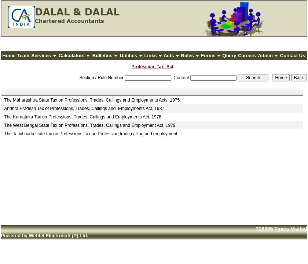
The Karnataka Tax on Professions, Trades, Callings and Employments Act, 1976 (82, 117)
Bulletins (105, 55)
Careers (247, 55)
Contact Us (292, 55)
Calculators (74, 55)
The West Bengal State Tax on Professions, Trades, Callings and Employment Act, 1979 (89, 125)
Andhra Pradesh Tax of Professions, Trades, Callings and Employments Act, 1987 (84, 108)
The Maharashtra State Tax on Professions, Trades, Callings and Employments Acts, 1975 (92, 100)
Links (153, 55)
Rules (190, 55)
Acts (171, 55)
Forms (210, 55)
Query (229, 55)
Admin (268, 55)
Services (44, 55)
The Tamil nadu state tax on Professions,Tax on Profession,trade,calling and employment (90, 133)
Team (23, 55)
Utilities (131, 55)
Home (8, 55)
